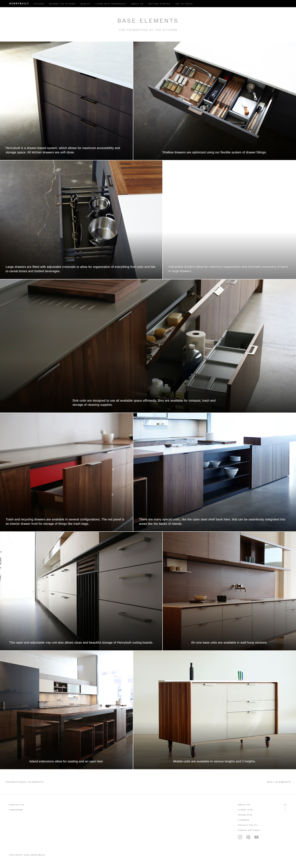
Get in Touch (184, 4)
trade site (245, 815)
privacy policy (248, 825)
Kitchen (39, 4)
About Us (244, 805)
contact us (16, 805)
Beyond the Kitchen (62, 4)
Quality (85, 4)
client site (245, 810)
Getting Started (159, 4)
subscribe (16, 810)
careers (243, 820)
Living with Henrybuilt (111, 4)
